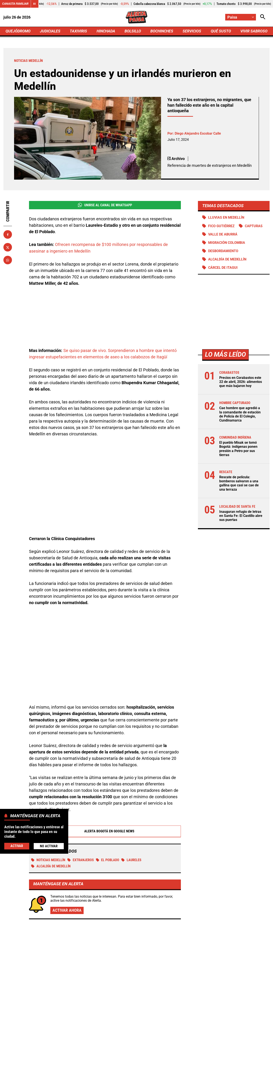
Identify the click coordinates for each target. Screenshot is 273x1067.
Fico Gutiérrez (221, 226)
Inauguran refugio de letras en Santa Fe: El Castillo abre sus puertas (240, 516)
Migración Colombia (226, 243)
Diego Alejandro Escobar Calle (198, 134)
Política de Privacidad (93, 1061)
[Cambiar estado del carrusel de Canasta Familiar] (34, 4)
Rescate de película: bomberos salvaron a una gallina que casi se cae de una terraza (239, 484)
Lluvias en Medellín (226, 218)
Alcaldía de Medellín (227, 260)
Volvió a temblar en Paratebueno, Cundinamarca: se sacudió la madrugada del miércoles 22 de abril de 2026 (132, 951)
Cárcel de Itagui (223, 268)
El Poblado (107, 812)
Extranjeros (80, 812)
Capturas (254, 226)
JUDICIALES (50, 31)
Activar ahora (66, 862)
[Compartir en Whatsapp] (7, 260)
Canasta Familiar (15, 4)
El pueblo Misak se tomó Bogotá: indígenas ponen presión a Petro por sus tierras (238, 449)
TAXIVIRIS (78, 31)
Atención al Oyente (131, 1061)
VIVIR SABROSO (253, 31)
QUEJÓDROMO (18, 31)
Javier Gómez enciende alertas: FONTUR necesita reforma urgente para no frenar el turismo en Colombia (225, 963)
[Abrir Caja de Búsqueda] (262, 17)
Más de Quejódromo (43, 898)
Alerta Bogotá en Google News (105, 783)
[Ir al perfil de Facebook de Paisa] (122, 1025)
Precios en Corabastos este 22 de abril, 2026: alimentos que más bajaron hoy (240, 382)
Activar (16, 846)
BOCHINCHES (161, 31)
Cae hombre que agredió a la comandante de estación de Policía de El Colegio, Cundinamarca (240, 415)
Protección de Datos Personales (175, 1061)
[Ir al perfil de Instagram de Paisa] (150, 1025)
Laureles (132, 812)
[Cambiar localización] (240, 17)
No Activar (49, 846)
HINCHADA (106, 31)
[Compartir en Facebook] (7, 235)
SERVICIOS (192, 31)
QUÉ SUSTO (221, 31)
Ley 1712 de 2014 (255, 1061)
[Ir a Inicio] (136, 17)
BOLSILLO (133, 31)
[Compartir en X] (7, 247)
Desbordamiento (223, 251)
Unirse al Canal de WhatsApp (105, 205)
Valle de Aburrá (222, 235)
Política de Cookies (220, 1061)
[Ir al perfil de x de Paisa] (135, 1025)
